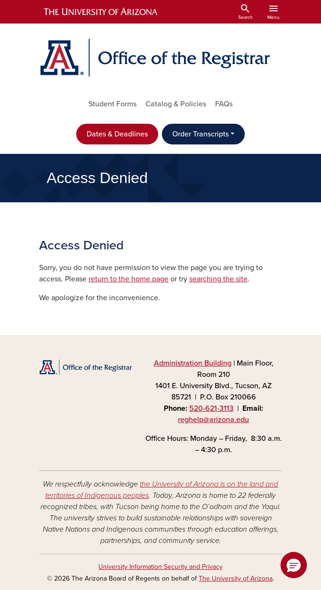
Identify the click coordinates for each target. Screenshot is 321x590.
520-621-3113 (211, 408)
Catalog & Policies (175, 104)
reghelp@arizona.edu (213, 419)
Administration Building (193, 363)
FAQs (224, 104)
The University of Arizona (236, 578)
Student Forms (112, 104)
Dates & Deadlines (117, 134)
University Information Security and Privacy (160, 567)
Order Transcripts (200, 134)
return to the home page (128, 279)
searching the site (218, 279)
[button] (294, 565)
